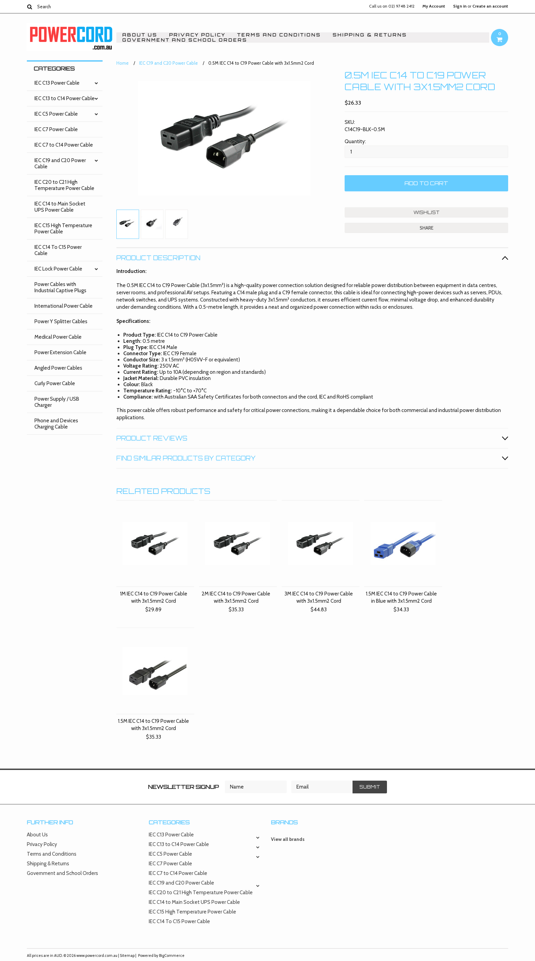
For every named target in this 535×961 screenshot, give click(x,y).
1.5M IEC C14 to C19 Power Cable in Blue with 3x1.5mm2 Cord (401, 597)
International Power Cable (63, 306)
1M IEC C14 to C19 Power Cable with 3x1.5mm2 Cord (153, 597)
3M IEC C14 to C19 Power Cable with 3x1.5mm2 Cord (318, 597)
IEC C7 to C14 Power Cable (63, 145)
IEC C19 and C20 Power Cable (60, 163)
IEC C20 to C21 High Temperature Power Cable (64, 185)
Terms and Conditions (279, 35)
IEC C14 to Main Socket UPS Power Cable (59, 207)
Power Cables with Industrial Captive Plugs (60, 287)
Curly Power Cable (54, 383)
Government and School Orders (184, 40)
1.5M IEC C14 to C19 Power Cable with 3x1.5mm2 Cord (153, 724)
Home (122, 63)
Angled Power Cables (58, 368)
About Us (139, 35)
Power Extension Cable (60, 352)
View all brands (288, 839)
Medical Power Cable (58, 337)
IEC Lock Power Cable (58, 269)
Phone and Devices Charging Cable (56, 424)
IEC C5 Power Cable (56, 114)
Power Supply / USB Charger (56, 402)
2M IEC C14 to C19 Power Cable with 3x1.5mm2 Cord (236, 597)
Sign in (459, 6)
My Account (433, 6)
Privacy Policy (197, 35)
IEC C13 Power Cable (57, 83)
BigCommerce (172, 955)
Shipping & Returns (370, 35)
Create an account (490, 6)
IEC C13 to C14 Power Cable (64, 98)
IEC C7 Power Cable (56, 129)
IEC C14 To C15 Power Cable (58, 250)
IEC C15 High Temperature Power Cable (63, 228)
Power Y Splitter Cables (60, 321)
